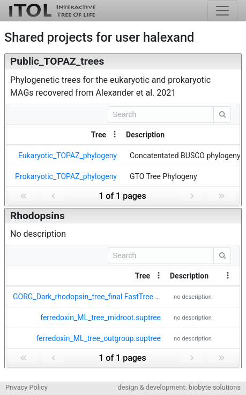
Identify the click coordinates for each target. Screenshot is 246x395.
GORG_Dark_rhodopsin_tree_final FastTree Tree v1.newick (109, 296)
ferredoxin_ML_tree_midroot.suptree (100, 317)
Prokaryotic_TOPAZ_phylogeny (66, 176)
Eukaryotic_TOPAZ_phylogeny (67, 155)
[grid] (123, 155)
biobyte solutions (215, 387)
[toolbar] (123, 114)
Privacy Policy (26, 387)
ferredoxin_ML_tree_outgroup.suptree (98, 338)
